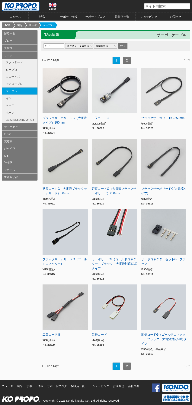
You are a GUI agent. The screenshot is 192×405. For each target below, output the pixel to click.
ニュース (15, 16)
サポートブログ (95, 16)
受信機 (8, 48)
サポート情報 (68, 16)
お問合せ (175, 16)
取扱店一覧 (122, 16)
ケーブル (48, 25)
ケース (10, 105)
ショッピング (148, 16)
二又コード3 (100, 118)
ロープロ (11, 69)
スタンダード (14, 62)
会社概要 (133, 386)
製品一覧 (9, 33)
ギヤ (8, 98)
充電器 (8, 141)
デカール (9, 169)
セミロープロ (14, 83)
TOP (7, 25)
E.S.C (7, 134)
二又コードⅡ (52, 334)
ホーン (10, 112)
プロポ (8, 40)
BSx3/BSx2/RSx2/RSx (20, 119)
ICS (6, 155)
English (52, 6)
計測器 (8, 162)
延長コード (99, 334)
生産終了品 (11, 177)
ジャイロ (9, 148)
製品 (42, 16)
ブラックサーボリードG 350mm (162, 118)
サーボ (33, 25)
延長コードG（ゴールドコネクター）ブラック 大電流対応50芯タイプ (164, 339)
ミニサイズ (13, 76)
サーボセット (12, 126)
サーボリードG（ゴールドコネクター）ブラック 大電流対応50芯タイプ (114, 264)
